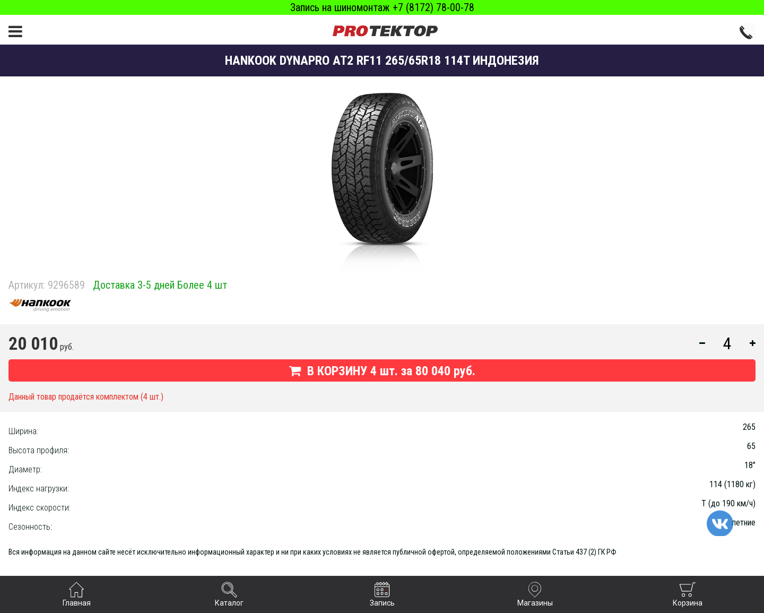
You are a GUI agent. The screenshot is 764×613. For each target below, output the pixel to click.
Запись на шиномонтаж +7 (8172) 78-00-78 (382, 7)
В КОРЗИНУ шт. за (382, 371)
